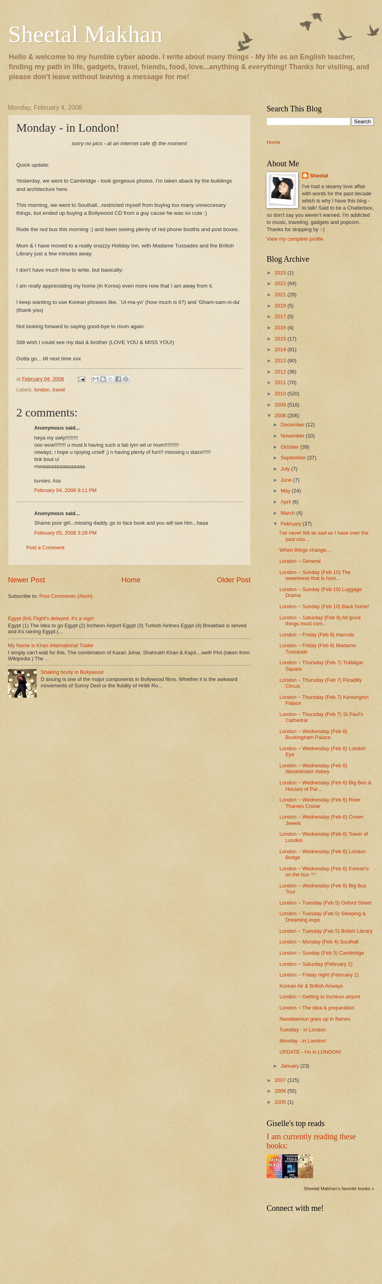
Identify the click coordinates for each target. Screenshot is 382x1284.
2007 (281, 1080)
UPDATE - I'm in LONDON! (310, 1052)
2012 (281, 372)
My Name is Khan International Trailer (51, 645)
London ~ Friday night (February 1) (319, 975)
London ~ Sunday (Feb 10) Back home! (324, 606)
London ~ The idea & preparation (316, 1008)
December (293, 425)
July (286, 469)
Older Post (234, 580)
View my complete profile (295, 239)
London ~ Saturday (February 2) (316, 964)
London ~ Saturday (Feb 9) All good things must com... (320, 620)
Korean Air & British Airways (311, 986)
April (286, 502)
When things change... (304, 550)
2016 (281, 328)
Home (130, 580)
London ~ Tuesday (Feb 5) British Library (325, 931)
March (288, 513)
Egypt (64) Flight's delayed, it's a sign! (51, 618)
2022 (281, 283)
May (286, 491)
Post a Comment (45, 548)
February (291, 524)
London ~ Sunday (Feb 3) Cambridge (321, 953)
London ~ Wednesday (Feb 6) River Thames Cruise (320, 803)
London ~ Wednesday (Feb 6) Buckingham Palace (313, 734)
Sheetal (319, 176)
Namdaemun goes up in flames (314, 1019)
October (290, 447)
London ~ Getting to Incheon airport (319, 997)
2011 (281, 382)
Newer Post (26, 580)
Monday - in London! (302, 1041)
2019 (281, 306)
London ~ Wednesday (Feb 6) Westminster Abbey (313, 768)
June (287, 480)
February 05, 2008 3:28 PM (65, 533)
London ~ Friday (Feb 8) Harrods (316, 635)
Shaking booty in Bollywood (72, 672)
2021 (281, 295)
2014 (281, 349)
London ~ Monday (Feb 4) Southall (319, 942)
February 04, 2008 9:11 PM (65, 490)
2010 (281, 394)
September (294, 458)
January (290, 1066)
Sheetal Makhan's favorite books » (339, 1188)
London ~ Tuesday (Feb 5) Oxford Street (325, 903)
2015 (281, 339)
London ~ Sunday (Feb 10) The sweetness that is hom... (315, 575)
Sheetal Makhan (85, 34)
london (42, 390)
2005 (281, 1102)
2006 (281, 1091)
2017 (281, 316)
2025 (281, 273)
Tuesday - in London (302, 1030)
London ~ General (299, 561)
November (293, 436)
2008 (281, 415)
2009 (281, 405)
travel (59, 390)
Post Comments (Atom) (66, 596)
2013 (281, 361)
